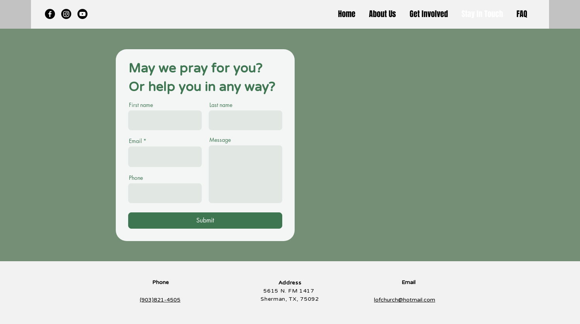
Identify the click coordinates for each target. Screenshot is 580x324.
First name (141, 105)
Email (135, 141)
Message (220, 140)
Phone (136, 178)
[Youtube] (82, 14)
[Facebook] (50, 14)
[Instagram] (66, 14)
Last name (220, 105)
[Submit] (205, 220)
